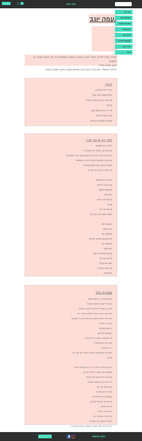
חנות (128, 52)
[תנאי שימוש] (98, 436)
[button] (20, 3)
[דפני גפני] (71, 4)
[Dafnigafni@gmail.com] (45, 436)
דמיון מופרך (126, 29)
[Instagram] (73, 436)
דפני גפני (127, 12)
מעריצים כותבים (124, 24)
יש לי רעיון (126, 46)
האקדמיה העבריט (124, 41)
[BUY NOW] (6, 3)
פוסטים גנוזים (125, 18)
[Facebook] (69, 436)
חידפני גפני (126, 35)
